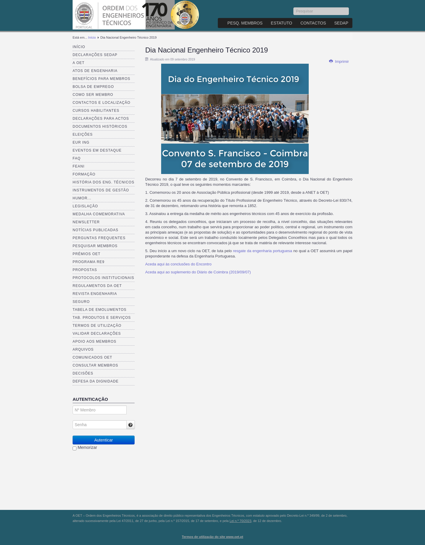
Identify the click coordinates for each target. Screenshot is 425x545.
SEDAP (341, 23)
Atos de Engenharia (95, 71)
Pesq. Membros (245, 23)
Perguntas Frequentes (99, 238)
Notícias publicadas (95, 230)
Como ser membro (93, 95)
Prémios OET (86, 254)
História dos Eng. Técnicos (103, 182)
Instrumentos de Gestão (101, 190)
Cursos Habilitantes (96, 111)
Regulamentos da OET (97, 286)
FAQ (77, 158)
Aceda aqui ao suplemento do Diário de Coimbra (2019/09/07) (198, 272)
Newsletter (86, 222)
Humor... (82, 198)
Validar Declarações (97, 333)
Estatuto (281, 23)
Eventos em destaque (97, 150)
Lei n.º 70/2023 (240, 521)
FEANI (78, 166)
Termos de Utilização (97, 326)
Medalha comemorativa (99, 214)
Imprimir (339, 61)
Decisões (83, 373)
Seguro (81, 302)
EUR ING (81, 142)
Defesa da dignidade (96, 381)
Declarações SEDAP (95, 55)
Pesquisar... (293, 7)
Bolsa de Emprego (93, 87)
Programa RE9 (88, 262)
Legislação (85, 206)
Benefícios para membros (101, 79)
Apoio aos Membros (94, 341)
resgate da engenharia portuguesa (262, 251)
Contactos (313, 23)
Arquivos (83, 349)
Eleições (83, 134)
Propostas (85, 270)
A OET (78, 63)
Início (92, 37)
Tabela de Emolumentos (100, 310)
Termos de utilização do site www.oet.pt (212, 537)
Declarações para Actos (101, 118)
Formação (84, 174)
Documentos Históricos (100, 126)
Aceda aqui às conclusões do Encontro (178, 264)
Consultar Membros (95, 365)
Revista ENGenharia (95, 294)
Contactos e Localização (101, 103)
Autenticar (103, 440)
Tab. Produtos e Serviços (102, 318)
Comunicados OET (92, 357)
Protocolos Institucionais (103, 278)
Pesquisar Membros (95, 246)
